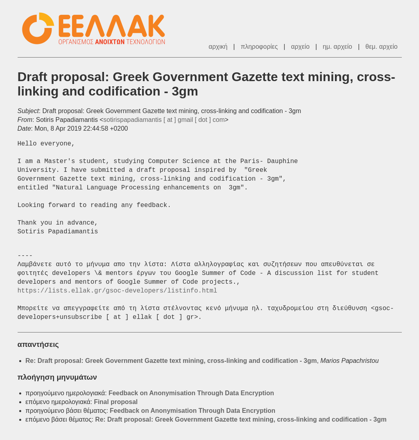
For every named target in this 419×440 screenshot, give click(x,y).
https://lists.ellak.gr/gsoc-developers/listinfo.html (117, 291)
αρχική (217, 46)
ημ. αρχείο (337, 46)
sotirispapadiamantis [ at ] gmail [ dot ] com (164, 119)
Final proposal (116, 401)
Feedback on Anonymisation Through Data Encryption (191, 393)
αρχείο (300, 46)
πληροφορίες (259, 46)
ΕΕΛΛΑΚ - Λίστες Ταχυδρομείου (98, 28)
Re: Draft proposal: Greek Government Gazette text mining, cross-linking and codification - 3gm (171, 360)
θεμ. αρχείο (381, 46)
